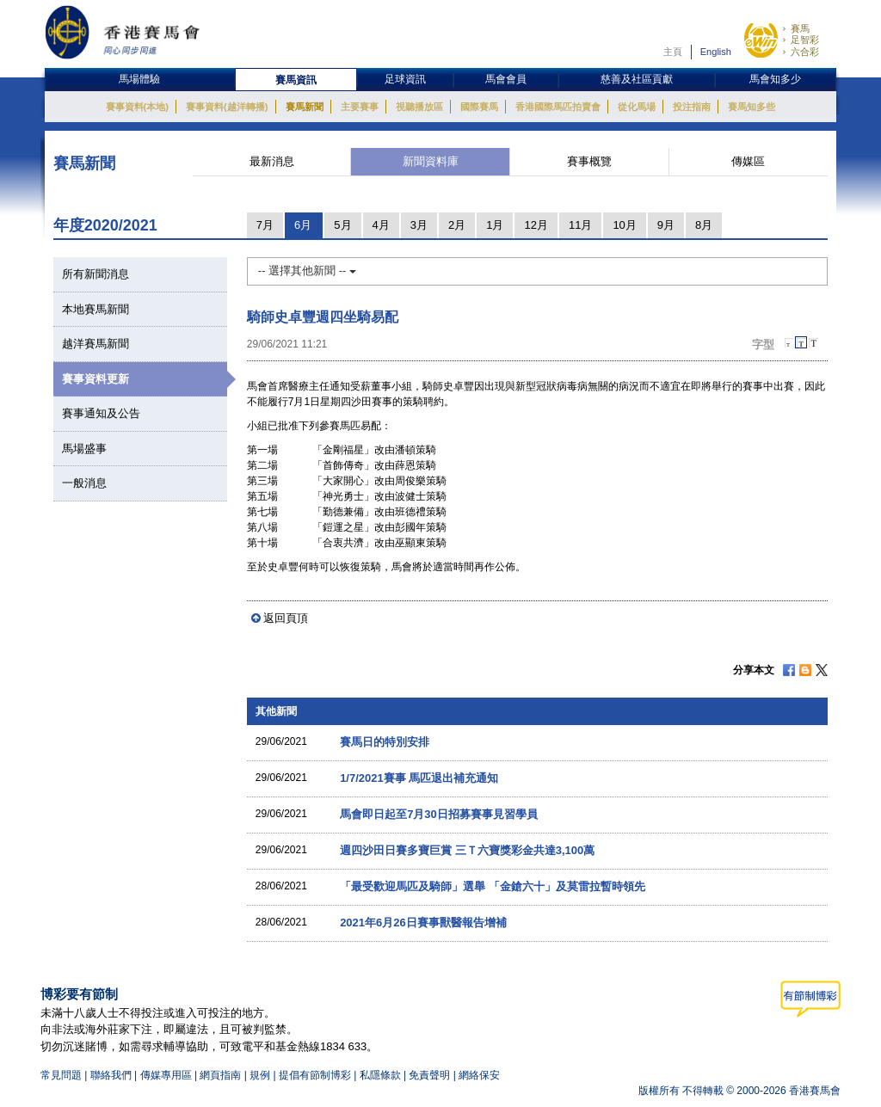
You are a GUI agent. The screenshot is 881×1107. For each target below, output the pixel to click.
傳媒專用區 (166, 1075)
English (715, 51)
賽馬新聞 (304, 106)
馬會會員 (506, 79)
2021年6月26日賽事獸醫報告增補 (423, 922)
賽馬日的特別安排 (384, 741)
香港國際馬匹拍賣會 (558, 106)
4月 (381, 224)
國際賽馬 (479, 106)
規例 (261, 1075)
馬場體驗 (139, 79)
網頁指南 (220, 1075)
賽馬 (800, 28)
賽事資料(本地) (137, 106)
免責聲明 (429, 1075)
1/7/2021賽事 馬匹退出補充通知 (419, 778)
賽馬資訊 (296, 80)
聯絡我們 (111, 1075)
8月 (703, 224)
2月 (456, 224)
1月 (494, 224)
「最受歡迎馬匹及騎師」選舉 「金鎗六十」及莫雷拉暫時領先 (492, 886)
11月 (580, 224)
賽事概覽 (589, 161)
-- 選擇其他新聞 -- (307, 270)
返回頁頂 (285, 618)
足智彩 (805, 39)
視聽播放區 (419, 106)
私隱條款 (380, 1075)
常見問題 (61, 1075)
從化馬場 (637, 106)
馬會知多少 (775, 79)
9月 (666, 224)
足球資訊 (405, 79)
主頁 (672, 51)
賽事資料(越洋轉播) (227, 106)
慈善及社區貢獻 (637, 79)
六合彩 (805, 51)
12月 (535, 224)
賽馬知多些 (751, 106)
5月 (342, 224)
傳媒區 (748, 161)
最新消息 (272, 161)
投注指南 (692, 106)
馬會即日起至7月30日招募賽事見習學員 (439, 814)
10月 (624, 224)
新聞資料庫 (431, 161)
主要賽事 (360, 106)
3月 (419, 224)
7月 (265, 224)
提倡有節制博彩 (315, 1075)
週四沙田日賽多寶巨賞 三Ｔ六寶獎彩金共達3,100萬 (467, 850)
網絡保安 (479, 1075)
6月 (302, 224)
